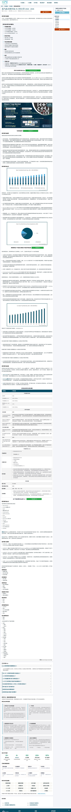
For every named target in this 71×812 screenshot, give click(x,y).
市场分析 (57, 21)
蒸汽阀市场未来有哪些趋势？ (27, 689)
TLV (3, 383)
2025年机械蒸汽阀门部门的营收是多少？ (27, 678)
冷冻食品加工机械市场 (33, 803)
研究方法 (57, 26)
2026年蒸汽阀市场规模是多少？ (27, 676)
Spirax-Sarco (5, 374)
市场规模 (57, 17)
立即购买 (62, 12)
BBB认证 (17, 757)
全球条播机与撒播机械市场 (9, 805)
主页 (2, 6)
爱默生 (3, 532)
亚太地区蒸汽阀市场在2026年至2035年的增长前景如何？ (27, 684)
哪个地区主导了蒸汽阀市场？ (27, 686)
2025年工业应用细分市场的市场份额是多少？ (27, 681)
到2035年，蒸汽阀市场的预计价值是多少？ (27, 673)
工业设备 (10, 6)
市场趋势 (57, 19)
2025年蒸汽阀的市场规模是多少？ (27, 666)
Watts (3, 536)
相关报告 (57, 27)
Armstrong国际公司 (6, 379)
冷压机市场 (6, 803)
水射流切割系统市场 (33, 805)
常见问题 (57, 24)
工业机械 (6, 6)
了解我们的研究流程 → (41, 793)
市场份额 (57, 22)
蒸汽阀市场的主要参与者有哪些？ (27, 692)
